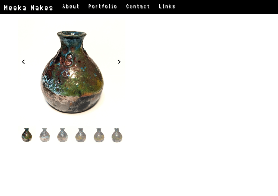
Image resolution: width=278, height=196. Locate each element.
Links (167, 6)
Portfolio (103, 6)
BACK (162, 103)
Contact (139, 6)
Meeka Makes (29, 7)
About (71, 6)
